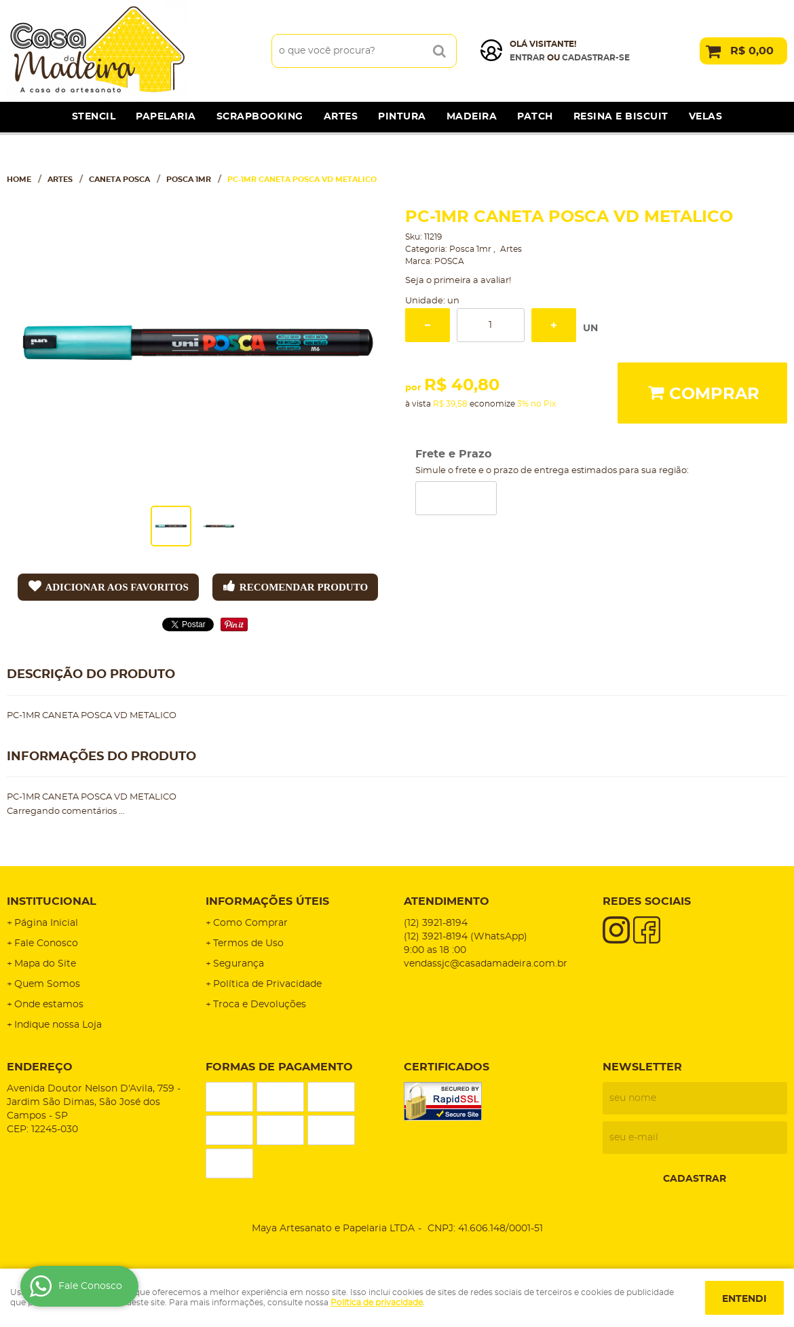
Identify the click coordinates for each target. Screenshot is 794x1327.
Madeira (472, 117)
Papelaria (166, 117)
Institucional (51, 901)
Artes (341, 117)
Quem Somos (47, 984)
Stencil (94, 117)
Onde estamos (48, 1004)
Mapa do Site (45, 964)
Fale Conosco (46, 943)
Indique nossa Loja (58, 1025)
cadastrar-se (596, 58)
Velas (706, 117)
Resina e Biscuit (620, 117)
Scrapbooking (259, 117)
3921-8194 (436, 923)
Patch (535, 117)
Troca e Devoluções (259, 1004)
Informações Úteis (267, 901)
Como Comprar (250, 923)
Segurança (238, 964)
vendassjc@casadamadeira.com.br (485, 964)
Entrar (527, 58)
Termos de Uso (248, 943)
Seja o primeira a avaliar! (458, 280)
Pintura (402, 117)
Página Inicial (46, 923)
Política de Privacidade (267, 984)
